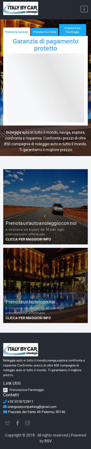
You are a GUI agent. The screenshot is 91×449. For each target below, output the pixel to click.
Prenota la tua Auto (16, 32)
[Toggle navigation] (84, 9)
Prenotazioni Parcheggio (27, 390)
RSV (48, 441)
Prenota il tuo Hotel (44, 32)
